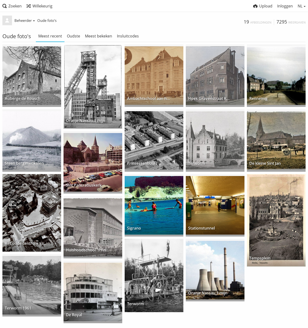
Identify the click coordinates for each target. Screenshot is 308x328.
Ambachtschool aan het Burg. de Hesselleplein (148, 98)
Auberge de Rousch (22, 98)
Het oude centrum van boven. (26, 243)
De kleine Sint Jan (265, 163)
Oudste (73, 36)
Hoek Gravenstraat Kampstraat (209, 98)
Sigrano (134, 228)
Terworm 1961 (18, 308)
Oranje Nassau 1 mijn (85, 120)
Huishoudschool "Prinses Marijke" (87, 250)
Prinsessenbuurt (142, 163)
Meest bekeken (98, 36)
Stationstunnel (201, 228)
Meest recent (50, 36)
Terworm (196, 163)
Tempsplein (259, 258)
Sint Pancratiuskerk (84, 185)
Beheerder (24, 20)
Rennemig (258, 98)
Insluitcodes (128, 36)
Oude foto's (47, 20)
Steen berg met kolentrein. (26, 163)
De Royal (74, 315)
